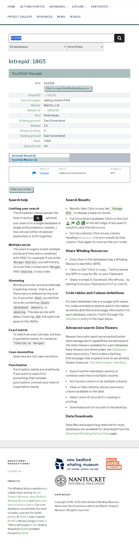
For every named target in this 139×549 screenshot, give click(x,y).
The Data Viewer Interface (107, 362)
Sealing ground (30, 136)
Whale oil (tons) (30, 131)
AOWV (12, 516)
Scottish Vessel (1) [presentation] (24, 155)
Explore (79, 6)
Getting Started (32, 6)
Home (11, 6)
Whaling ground (30, 120)
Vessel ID (34, 95)
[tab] (40, 155)
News (61, 16)
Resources (44, 16)
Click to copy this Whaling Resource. (67, 88)
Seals (37, 141)
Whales (35, 125)
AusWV (22, 533)
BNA (25, 528)
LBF (33, 524)
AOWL (23, 516)
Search (75, 16)
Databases (58, 6)
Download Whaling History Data (87, 433)
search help (21, 189)
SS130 (51, 95)
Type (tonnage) (30, 100)
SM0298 (53, 110)
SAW (40, 520)
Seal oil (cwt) (32, 146)
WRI (38, 83)
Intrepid (44, 173)
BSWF (12, 520)
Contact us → (16, 471)
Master (36, 105)
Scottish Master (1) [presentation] (24, 159)
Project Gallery (20, 16)
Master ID (34, 110)
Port (38, 115)
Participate (101, 6)
